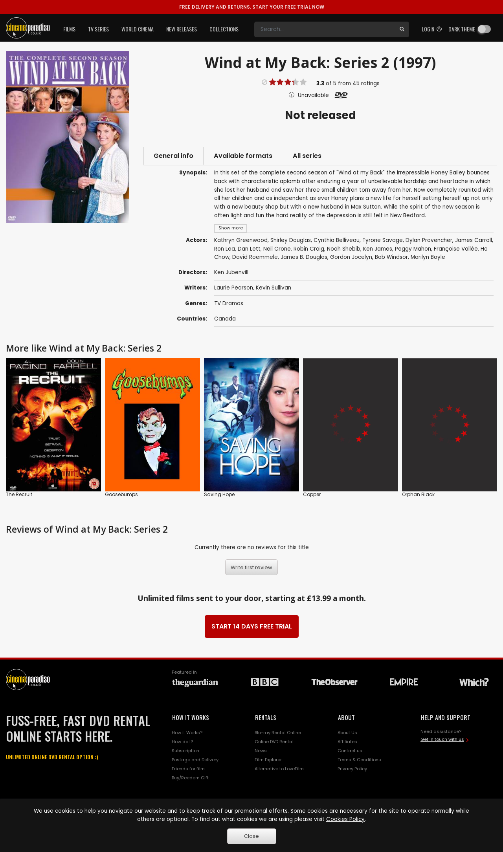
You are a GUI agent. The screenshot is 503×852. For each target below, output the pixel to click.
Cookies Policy (345, 819)
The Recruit (19, 494)
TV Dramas (228, 303)
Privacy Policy (352, 769)
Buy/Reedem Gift (190, 778)
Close (251, 836)
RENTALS (265, 717)
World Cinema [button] (137, 29)
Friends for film (188, 769)
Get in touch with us (442, 739)
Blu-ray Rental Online (278, 732)
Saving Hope (219, 494)
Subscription (185, 751)
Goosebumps (121, 494)
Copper (312, 494)
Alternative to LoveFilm (279, 769)
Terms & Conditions (359, 760)
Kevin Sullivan (273, 287)
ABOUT (346, 717)
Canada (225, 318)
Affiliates (347, 741)
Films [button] (69, 29)
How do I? (182, 741)
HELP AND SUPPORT (445, 717)
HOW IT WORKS (190, 717)
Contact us (350, 751)
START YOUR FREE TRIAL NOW (251, 7)
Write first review (251, 567)
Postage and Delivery (195, 760)
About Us (347, 732)
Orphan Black (418, 494)
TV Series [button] (98, 29)
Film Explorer (268, 760)
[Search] (324, 29)
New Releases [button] (181, 29)
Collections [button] (224, 29)
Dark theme (461, 29)
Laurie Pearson (233, 287)
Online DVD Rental (274, 741)
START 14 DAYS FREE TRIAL (251, 626)
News (261, 751)
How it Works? (187, 732)
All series (307, 155)
